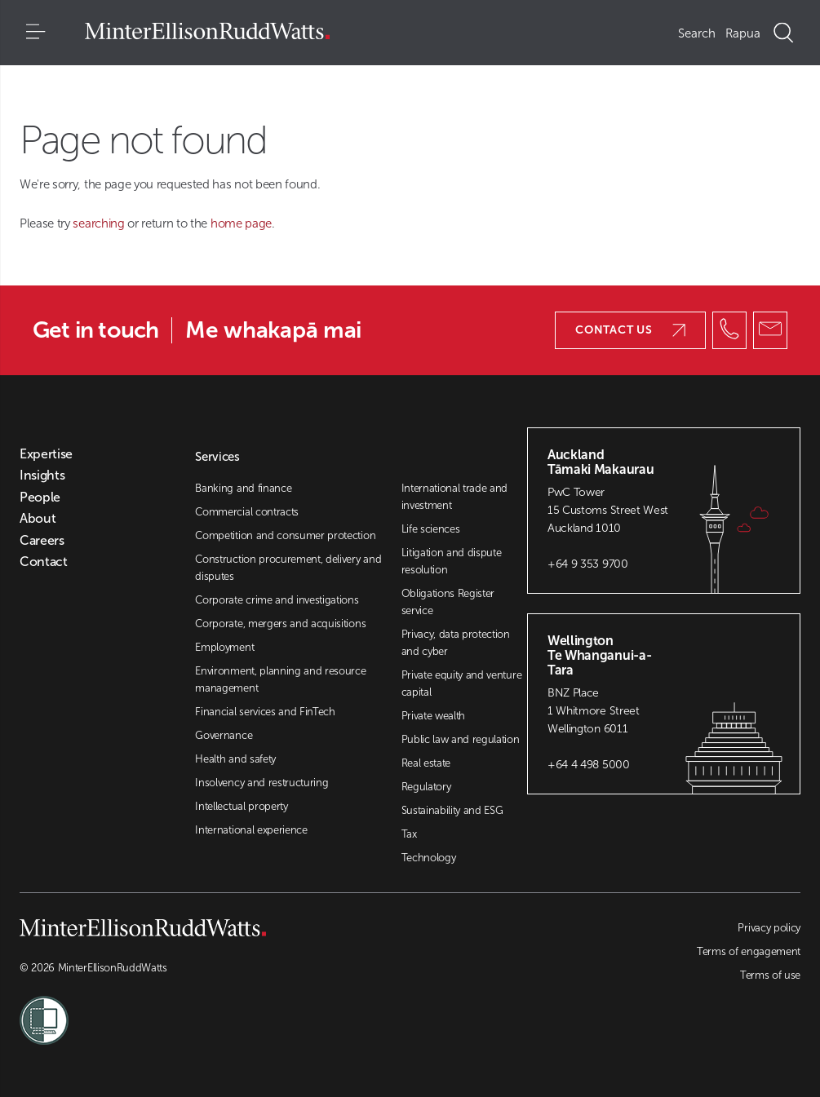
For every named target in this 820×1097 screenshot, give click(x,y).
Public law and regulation (460, 739)
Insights (42, 475)
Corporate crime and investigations (276, 600)
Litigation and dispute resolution (451, 561)
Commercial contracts (247, 512)
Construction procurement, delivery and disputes (288, 567)
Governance (223, 735)
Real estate (425, 763)
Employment (224, 647)
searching (100, 223)
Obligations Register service (448, 602)
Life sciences (430, 529)
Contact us (630, 330)
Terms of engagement (748, 951)
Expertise (46, 454)
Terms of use (770, 975)
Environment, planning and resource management (280, 679)
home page (241, 223)
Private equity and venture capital (461, 683)
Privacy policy (769, 928)
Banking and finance (243, 488)
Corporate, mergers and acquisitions (280, 623)
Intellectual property (241, 806)
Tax (409, 834)
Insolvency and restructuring (261, 782)
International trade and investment (454, 496)
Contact (44, 562)
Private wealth (433, 716)
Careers (42, 540)
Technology (428, 858)
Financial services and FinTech (265, 712)
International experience (251, 830)
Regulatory (426, 787)
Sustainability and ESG (452, 810)
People (40, 497)
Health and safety (235, 759)
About (37, 518)
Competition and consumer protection (285, 535)
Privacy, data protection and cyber (455, 642)
